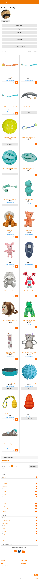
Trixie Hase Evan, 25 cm (9, 286)
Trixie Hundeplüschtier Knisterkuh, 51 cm (10, 347)
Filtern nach (5, 21)
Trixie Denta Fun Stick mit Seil (9, 199)
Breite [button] (19, 43)
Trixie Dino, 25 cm (10, 229)
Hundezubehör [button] (19, 32)
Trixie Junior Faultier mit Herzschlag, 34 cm (9, 438)
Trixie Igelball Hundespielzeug (29, 378)
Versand (3, 554)
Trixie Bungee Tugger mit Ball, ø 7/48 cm (29, 138)
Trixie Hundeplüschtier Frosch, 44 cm (29, 316)
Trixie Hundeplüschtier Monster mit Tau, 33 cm (29, 347)
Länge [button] (19, 29)
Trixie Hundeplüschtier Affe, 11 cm (10, 316)
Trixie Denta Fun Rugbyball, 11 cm (29, 169)
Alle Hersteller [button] (19, 25)
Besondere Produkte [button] (20, 46)
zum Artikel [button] (29, 112)
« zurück (3, 459)
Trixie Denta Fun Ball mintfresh (10, 168)
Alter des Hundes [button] (19, 36)
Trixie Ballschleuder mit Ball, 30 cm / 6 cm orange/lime (10, 76)
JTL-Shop (22, 576)
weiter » (3, 462)
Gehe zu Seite (33, 460)
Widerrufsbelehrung (5, 559)
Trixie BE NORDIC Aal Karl (29, 106)
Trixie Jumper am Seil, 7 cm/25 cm (10, 407)
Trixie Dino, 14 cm (29, 199)
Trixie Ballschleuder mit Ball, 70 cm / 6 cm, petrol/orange (10, 107)
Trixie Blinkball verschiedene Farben (9, 138)
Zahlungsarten (23, 554)
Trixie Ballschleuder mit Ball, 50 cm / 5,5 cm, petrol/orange (29, 76)
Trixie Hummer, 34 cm (29, 286)
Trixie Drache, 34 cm (29, 229)
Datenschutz (23, 556)
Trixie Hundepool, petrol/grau (9, 378)
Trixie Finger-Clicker (29, 258)
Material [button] (19, 39)
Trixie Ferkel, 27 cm (9, 258)
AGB (2, 556)
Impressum (23, 559)
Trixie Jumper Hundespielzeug (29, 406)
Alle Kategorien (5, 2)
